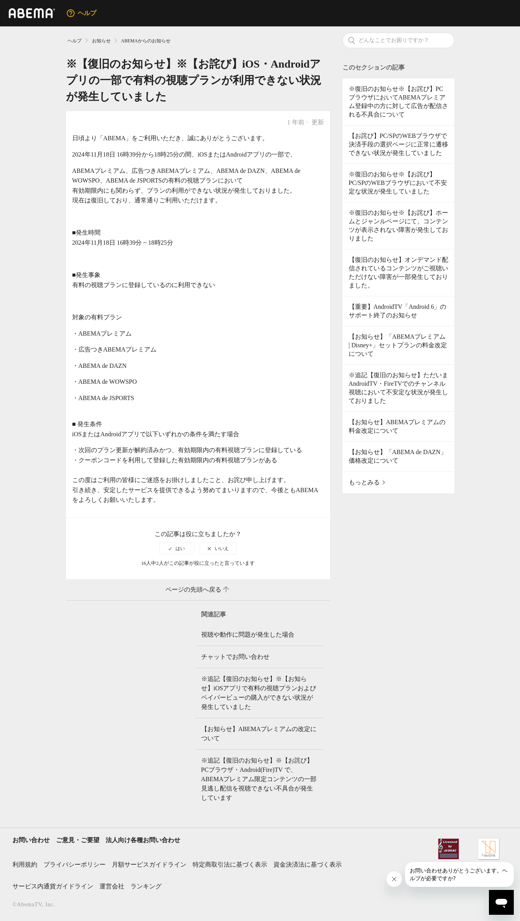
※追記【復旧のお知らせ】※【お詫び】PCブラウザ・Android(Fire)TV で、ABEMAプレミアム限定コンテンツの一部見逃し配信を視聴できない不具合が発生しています (259, 779)
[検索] (398, 40)
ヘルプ (75, 41)
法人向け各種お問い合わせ (143, 840)
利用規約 (24, 864)
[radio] (176, 548)
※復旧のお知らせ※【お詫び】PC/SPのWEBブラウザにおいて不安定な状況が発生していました (398, 183)
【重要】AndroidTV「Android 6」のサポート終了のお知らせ (398, 311)
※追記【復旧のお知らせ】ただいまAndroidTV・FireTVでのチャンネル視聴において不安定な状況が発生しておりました (398, 388)
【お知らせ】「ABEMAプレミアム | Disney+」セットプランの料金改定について (398, 345)
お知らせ (101, 41)
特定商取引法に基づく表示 (230, 864)
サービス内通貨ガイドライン (52, 886)
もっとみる (364, 482)
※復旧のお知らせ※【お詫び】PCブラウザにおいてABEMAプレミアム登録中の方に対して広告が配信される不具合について (398, 101)
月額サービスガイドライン (149, 864)
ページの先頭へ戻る (198, 590)
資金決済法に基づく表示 (307, 864)
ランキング (146, 886)
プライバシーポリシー (74, 864)
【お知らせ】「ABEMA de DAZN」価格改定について (398, 456)
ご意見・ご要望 (77, 840)
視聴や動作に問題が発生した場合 (247, 634)
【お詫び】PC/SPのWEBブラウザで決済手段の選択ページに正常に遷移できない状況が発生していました (398, 144)
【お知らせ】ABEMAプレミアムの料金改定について (397, 426)
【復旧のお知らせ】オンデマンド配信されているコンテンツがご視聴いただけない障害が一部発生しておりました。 (398, 272)
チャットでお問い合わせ (235, 656)
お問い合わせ (31, 840)
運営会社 (111, 886)
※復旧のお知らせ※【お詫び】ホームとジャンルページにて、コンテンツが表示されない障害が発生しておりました (398, 225)
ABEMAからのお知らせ (145, 41)
